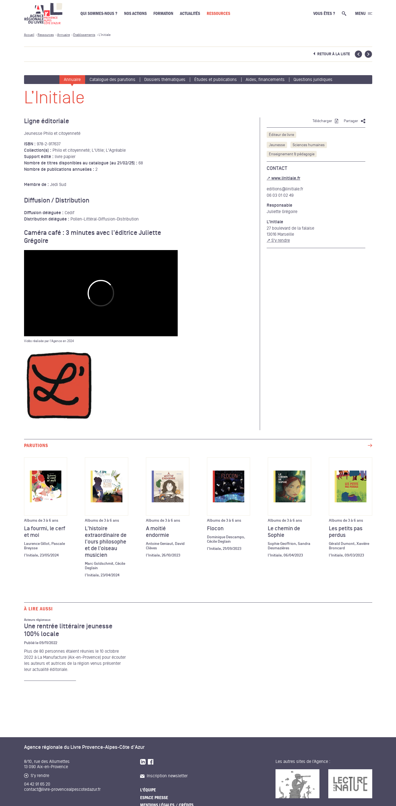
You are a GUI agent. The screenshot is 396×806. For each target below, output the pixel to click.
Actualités (190, 13)
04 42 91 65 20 (37, 784)
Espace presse (154, 797)
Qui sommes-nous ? (98, 13)
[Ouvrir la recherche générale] (345, 13)
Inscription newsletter (164, 775)
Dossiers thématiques (164, 79)
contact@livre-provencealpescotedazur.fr (62, 789)
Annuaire (72, 79)
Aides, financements (265, 79)
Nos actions (135, 13)
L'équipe (148, 789)
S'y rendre (280, 240)
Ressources (218, 13)
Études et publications (215, 79)
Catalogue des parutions (112, 79)
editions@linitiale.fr (285, 189)
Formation (163, 13)
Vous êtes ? (324, 13)
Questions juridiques (312, 79)
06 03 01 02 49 (280, 195)
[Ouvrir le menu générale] (363, 13)
